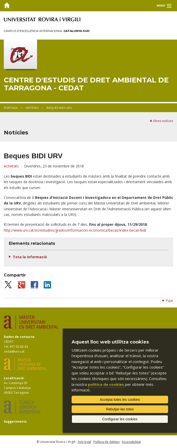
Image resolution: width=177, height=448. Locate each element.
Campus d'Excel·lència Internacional (46, 31)
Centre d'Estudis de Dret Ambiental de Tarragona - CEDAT (86, 84)
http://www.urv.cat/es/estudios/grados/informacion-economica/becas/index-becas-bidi (75, 230)
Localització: (14, 378)
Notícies (32, 108)
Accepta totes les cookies (120, 400)
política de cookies (106, 384)
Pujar (169, 300)
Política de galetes (106, 442)
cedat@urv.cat (14, 351)
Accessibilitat (131, 442)
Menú (161, 5)
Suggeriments (15, 421)
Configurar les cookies (120, 419)
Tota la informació (30, 256)
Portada (11, 108)
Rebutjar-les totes (120, 409)
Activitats (11, 166)
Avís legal (84, 442)
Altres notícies (163, 121)
